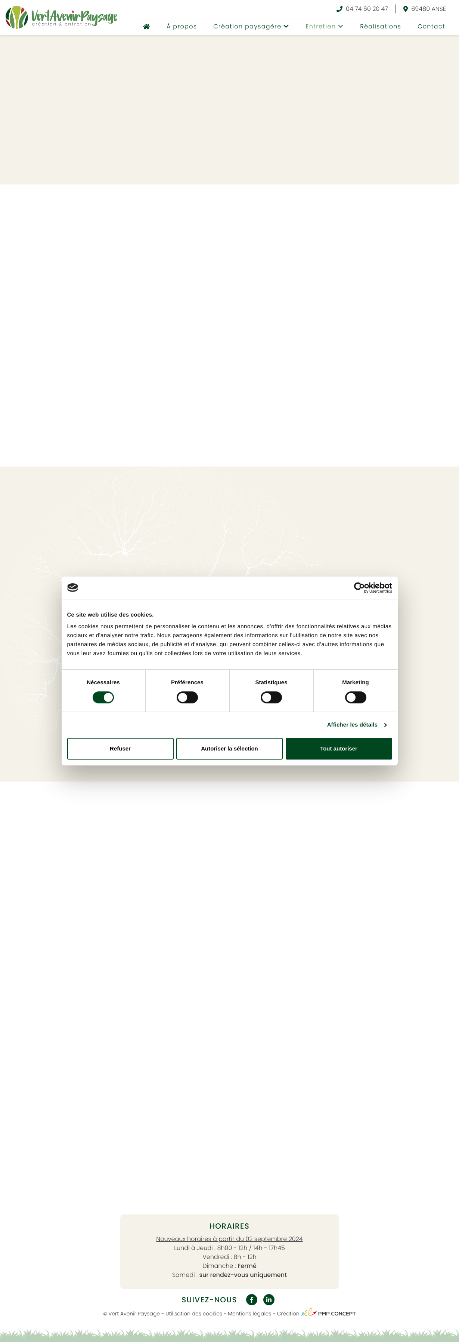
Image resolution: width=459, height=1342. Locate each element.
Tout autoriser (338, 748)
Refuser (120, 748)
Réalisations (380, 26)
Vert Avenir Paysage (134, 1313)
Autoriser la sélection (229, 748)
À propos (182, 26)
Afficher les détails (352, 725)
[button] (251, 26)
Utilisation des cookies (193, 1313)
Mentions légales (249, 1313)
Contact (431, 26)
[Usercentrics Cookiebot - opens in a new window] (359, 587)
